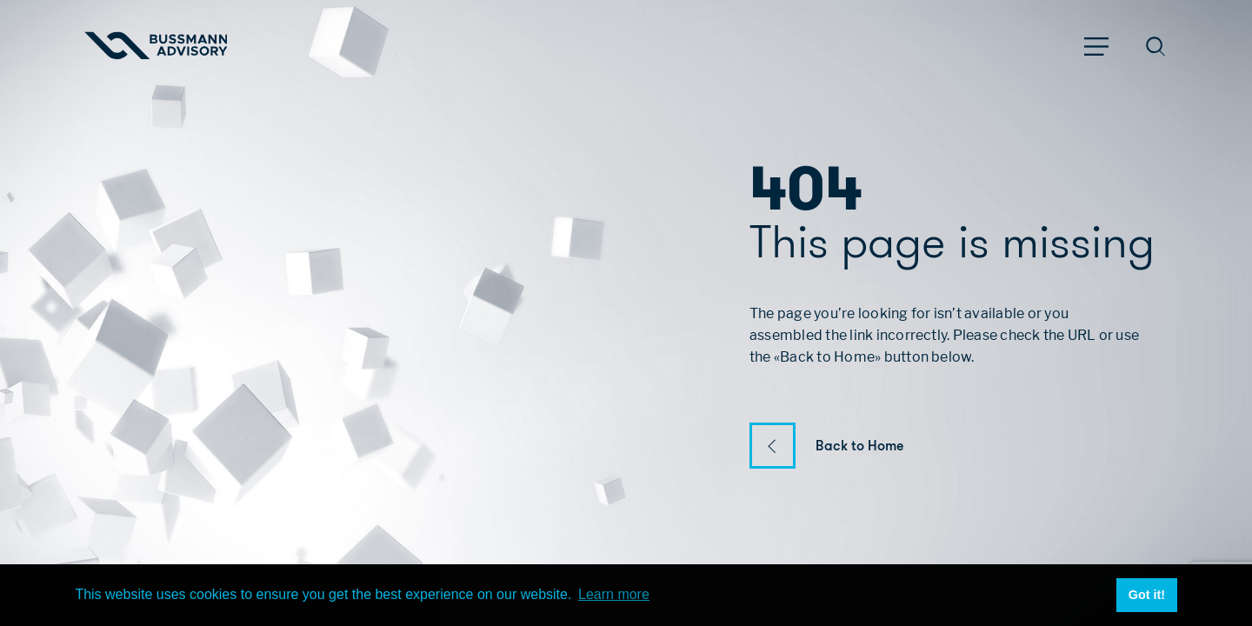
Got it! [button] (1147, 595)
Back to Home (860, 446)
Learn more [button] (613, 594)
